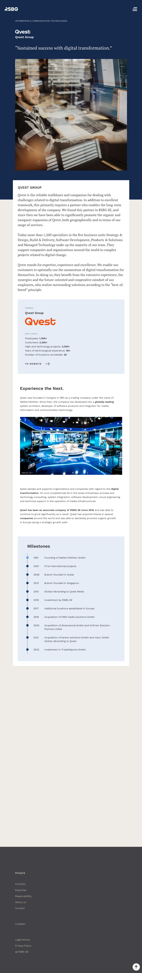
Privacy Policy (23, 945)
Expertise (20, 890)
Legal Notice (22, 939)
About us (20, 902)
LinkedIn (20, 924)
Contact (20, 908)
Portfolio (20, 884)
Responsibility (23, 896)
